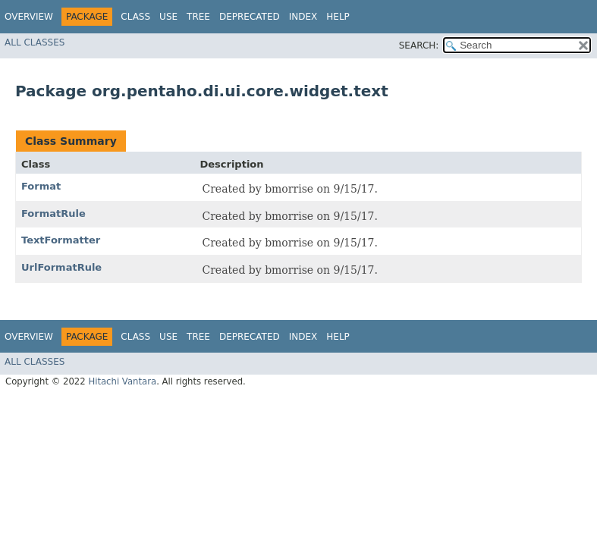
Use (168, 16)
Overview (29, 16)
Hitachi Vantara (122, 381)
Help (338, 16)
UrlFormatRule (61, 267)
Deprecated (249, 16)
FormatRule (53, 213)
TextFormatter (60, 240)
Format (41, 186)
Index (303, 16)
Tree (198, 16)
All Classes (34, 42)
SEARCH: (419, 45)
